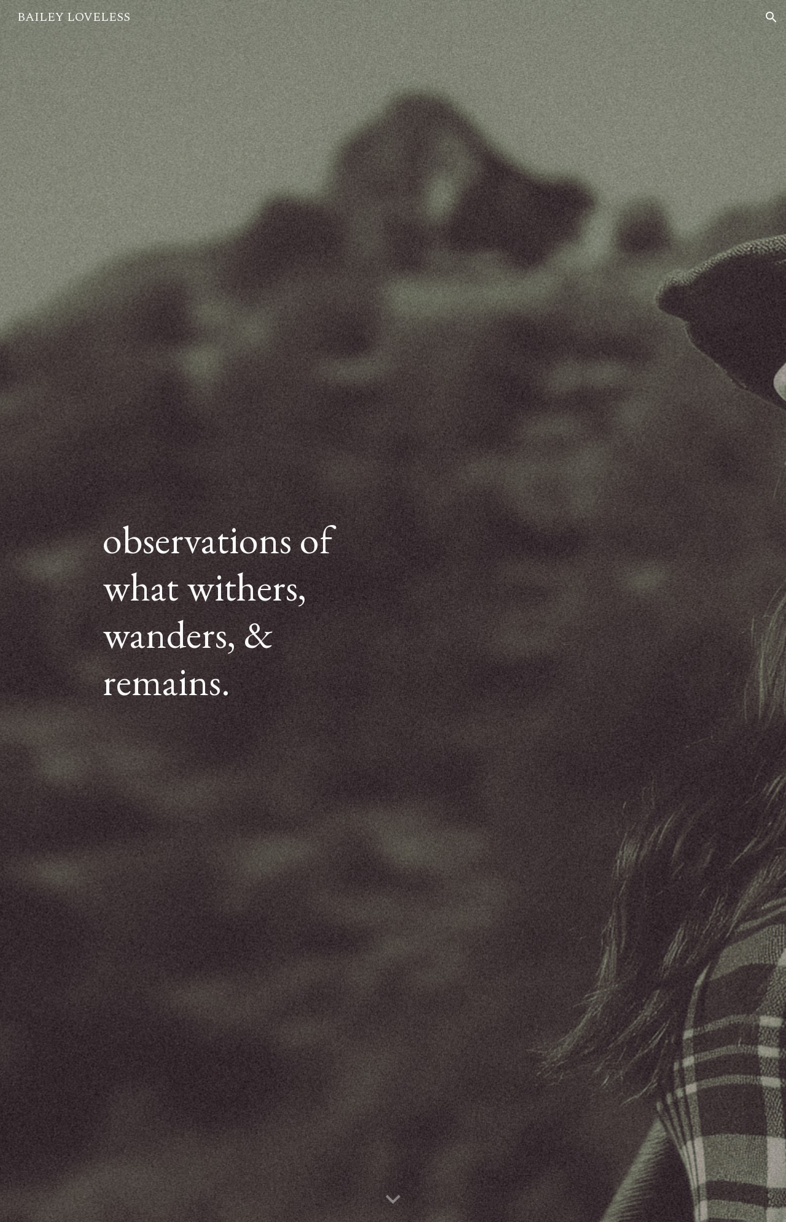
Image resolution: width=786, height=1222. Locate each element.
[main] (242, 611)
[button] (771, 17)
